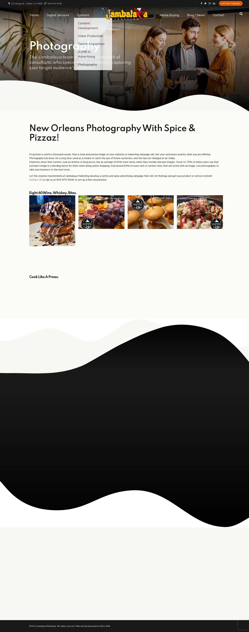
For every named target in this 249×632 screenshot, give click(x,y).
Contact (218, 13)
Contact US (35, 179)
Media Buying (169, 13)
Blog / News (196, 13)
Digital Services (58, 13)
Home (34, 13)
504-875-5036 (65, 179)
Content (83, 13)
